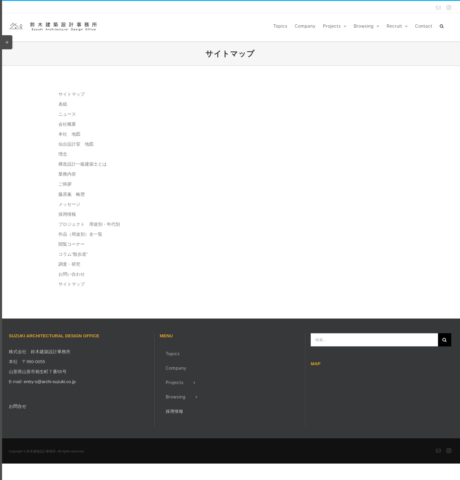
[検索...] (374, 339)
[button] (442, 25)
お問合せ (17, 406)
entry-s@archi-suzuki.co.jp (50, 381)
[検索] (444, 339)
